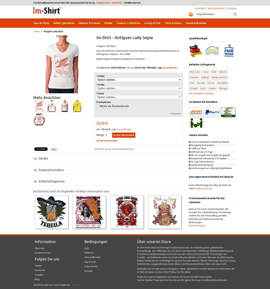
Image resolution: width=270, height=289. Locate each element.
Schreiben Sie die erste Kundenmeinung (114, 149)
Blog (37, 279)
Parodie (201, 82)
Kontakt (88, 270)
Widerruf (89, 252)
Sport (203, 88)
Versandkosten (169, 67)
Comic (205, 71)
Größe (100, 84)
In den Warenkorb (123, 135)
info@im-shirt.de (132, 2)
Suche (235, 14)
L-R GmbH (75, 284)
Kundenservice (43, 252)
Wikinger (223, 88)
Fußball (205, 77)
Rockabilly (222, 82)
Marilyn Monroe (219, 77)
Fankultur (194, 77)
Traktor (212, 88)
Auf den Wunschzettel (106, 140)
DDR (214, 71)
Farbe (100, 93)
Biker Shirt (195, 71)
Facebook (40, 270)
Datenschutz (91, 266)
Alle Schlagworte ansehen (201, 93)
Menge (100, 134)
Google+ (39, 274)
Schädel (193, 88)
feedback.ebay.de (203, 188)
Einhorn (223, 71)
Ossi (192, 82)
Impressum (90, 261)
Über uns (39, 248)
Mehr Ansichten (46, 98)
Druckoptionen (103, 102)
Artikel (100, 76)
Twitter (38, 265)
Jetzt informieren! (197, 225)
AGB (86, 248)
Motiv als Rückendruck (114, 106)
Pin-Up (211, 82)
